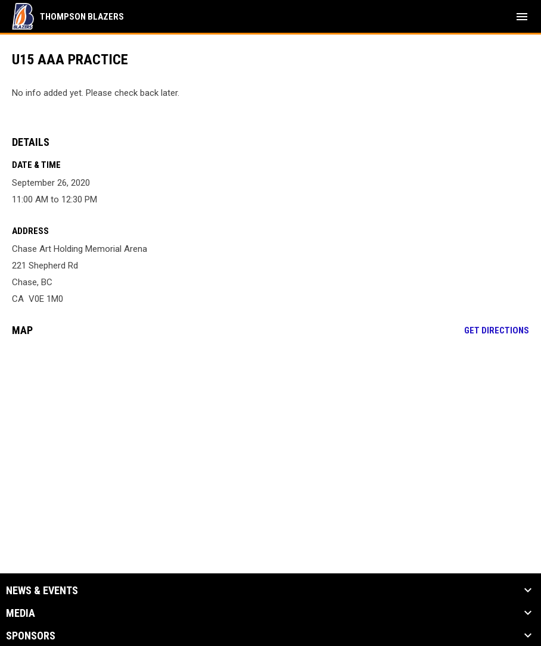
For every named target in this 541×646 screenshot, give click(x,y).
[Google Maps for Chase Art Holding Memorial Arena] (270, 437)
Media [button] (20, 613)
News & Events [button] (42, 590)
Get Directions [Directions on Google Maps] (496, 330)
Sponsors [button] (30, 636)
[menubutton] (522, 17)
